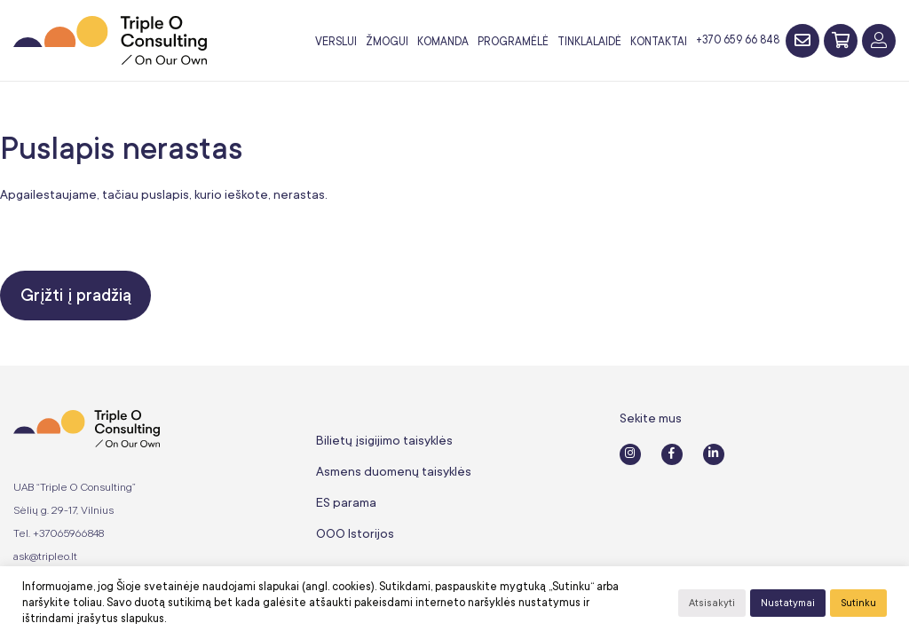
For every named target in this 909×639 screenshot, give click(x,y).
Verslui (336, 42)
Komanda (443, 42)
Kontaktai (658, 42)
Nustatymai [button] (788, 603)
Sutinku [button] (858, 603)
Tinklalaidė (589, 42)
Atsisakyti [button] (712, 603)
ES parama (346, 502)
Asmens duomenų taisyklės (393, 471)
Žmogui (387, 42)
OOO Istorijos (355, 533)
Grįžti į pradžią (75, 295)
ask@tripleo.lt (45, 556)
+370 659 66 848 (737, 40)
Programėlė (513, 42)
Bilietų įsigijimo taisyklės (384, 440)
